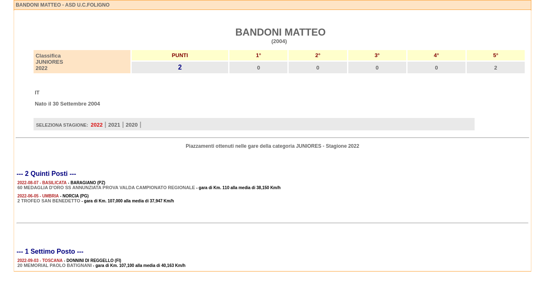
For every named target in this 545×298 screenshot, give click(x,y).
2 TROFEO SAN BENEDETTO (48, 200)
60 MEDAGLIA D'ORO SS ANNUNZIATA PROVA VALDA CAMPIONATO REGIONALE (106, 187)
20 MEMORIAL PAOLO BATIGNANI (54, 265)
